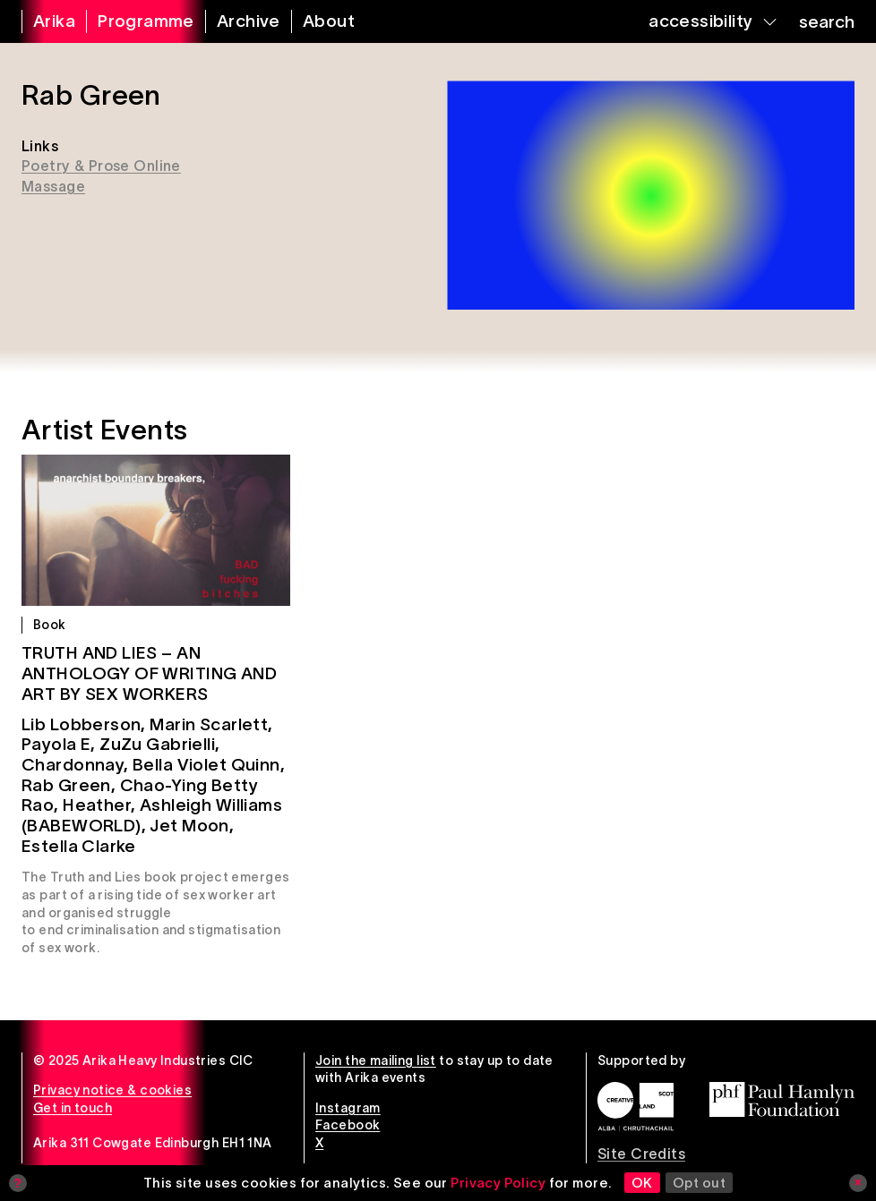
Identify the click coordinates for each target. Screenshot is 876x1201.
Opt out (699, 1182)
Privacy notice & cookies (112, 1090)
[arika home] (43, 21)
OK (642, 1182)
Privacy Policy (498, 1182)
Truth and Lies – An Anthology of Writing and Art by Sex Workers (149, 673)
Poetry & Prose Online (101, 166)
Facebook (347, 1125)
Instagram (348, 1108)
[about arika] (317, 21)
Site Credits (641, 1154)
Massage (53, 186)
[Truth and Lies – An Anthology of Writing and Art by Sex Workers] (155, 530)
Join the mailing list (375, 1060)
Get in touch (72, 1108)
